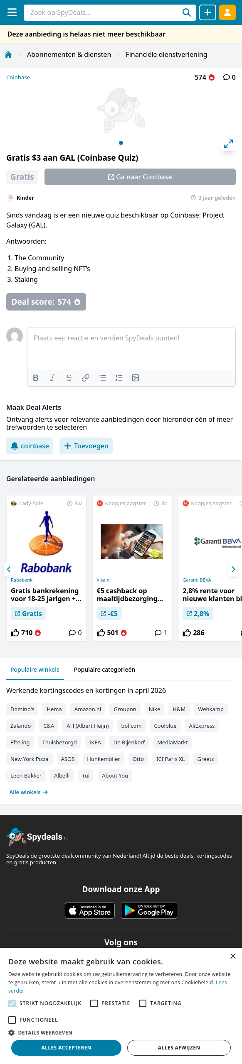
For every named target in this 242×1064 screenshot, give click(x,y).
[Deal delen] (207, 12)
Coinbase (18, 77)
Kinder (25, 197)
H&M (179, 709)
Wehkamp (211, 709)
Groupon (125, 709)
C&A (48, 725)
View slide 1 (121, 143)
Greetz (205, 759)
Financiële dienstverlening (166, 54)
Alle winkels (29, 792)
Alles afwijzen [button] (179, 1047)
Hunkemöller (103, 759)
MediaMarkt (172, 742)
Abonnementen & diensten (69, 54)
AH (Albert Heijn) (88, 725)
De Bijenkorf (129, 742)
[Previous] (9, 570)
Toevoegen (86, 445)
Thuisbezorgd (59, 742)
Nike (155, 709)
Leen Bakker (26, 775)
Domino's (22, 709)
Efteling (20, 742)
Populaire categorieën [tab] (105, 669)
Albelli (61, 775)
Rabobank (21, 580)
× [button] (233, 957)
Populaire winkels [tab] (34, 669)
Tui (85, 775)
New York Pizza (29, 759)
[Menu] (11, 12)
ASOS (68, 759)
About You (115, 775)
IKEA (95, 742)
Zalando (20, 725)
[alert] (121, 1006)
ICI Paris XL (170, 759)
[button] (121, 1032)
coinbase (29, 445)
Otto (138, 759)
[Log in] (227, 12)
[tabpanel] (121, 739)
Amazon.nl (87, 709)
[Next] (233, 570)
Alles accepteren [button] (66, 1047)
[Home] (8, 54)
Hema (54, 709)
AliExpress (202, 725)
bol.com (131, 725)
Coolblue (165, 725)
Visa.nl (104, 580)
